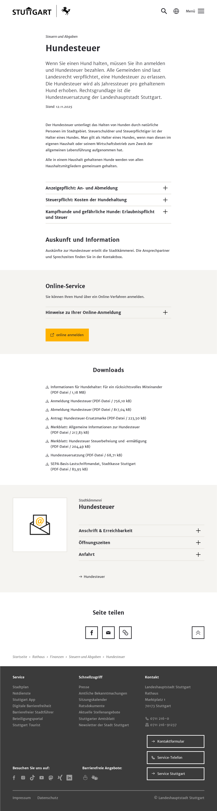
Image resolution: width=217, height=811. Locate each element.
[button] (108, 188)
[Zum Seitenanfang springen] (198, 632)
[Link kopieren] (125, 632)
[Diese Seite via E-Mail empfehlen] (108, 632)
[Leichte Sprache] (85, 778)
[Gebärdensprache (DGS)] (94, 778)
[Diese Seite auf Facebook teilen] (91, 632)
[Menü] (194, 11)
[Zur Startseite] (41, 11)
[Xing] (60, 778)
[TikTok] (32, 778)
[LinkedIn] (69, 778)
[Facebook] (14, 778)
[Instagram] (23, 778)
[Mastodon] (51, 778)
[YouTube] (42, 778)
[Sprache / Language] (176, 11)
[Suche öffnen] (164, 11)
